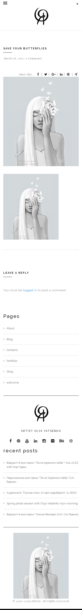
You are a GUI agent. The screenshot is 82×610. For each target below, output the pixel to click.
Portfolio (12, 361)
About (10, 328)
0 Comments (34, 58)
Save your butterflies (25, 48)
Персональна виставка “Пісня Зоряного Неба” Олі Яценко (40, 480)
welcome (13, 382)
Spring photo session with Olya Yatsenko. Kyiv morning (42, 503)
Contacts (12, 350)
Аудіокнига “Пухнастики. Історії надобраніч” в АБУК (42, 492)
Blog (10, 339)
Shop (10, 371)
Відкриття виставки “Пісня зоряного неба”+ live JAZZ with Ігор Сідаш (42, 465)
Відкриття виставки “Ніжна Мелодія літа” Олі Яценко (43, 514)
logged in (30, 290)
